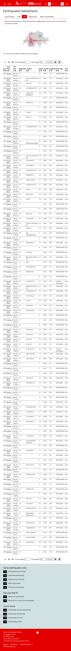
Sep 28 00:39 (9, 297)
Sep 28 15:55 (9, 499)
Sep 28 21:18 (9, 345)
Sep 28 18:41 (9, 417)
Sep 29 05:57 (9, 118)
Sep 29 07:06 (9, 89)
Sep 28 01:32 (9, 292)
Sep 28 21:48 (9, 335)
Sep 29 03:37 (9, 214)
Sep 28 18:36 (9, 422)
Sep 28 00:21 (9, 306)
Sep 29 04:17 (9, 185)
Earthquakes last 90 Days (17, 571)
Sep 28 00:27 (9, 301)
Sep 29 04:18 (9, 181)
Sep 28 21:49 (9, 330)
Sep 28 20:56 (9, 359)
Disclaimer (14, 644)
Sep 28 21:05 (9, 355)
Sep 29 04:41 (9, 161)
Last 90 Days (9, 17)
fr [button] (53, 4)
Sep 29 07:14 (9, 84)
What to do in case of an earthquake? (21, 600)
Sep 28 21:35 (9, 340)
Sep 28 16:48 (9, 466)
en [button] (49, 4)
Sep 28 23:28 (9, 311)
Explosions (33, 17)
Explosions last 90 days (16, 579)
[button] (7, 4)
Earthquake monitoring (16, 614)
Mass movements (47, 17)
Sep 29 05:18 (9, 128)
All (24, 17)
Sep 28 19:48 (9, 384)
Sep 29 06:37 (9, 103)
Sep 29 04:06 (9, 200)
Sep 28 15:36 (9, 504)
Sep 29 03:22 (9, 229)
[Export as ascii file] (59, 62)
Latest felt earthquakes (16, 575)
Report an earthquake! (16, 597)
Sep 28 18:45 (9, 408)
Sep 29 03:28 (9, 224)
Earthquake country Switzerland (19, 610)
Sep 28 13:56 (9, 514)
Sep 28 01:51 (9, 282)
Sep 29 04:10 (9, 190)
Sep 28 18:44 (9, 412)
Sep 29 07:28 (9, 79)
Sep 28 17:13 (9, 451)
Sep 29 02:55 (9, 244)
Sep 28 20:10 (9, 379)
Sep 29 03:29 (9, 219)
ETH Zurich (12, 646)
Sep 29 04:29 (9, 171)
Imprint (5, 644)
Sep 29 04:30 (9, 166)
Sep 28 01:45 (9, 287)
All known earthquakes (16, 587)
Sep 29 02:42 (9, 258)
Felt (19, 17)
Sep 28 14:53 (9, 509)
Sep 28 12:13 (9, 528)
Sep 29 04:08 (9, 195)
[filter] (5, 71)
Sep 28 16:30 (9, 475)
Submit (49, 62)
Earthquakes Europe (15, 618)
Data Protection (25, 644)
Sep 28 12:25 (9, 524)
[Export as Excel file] (55, 62)
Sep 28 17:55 (9, 437)
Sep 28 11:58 (9, 543)
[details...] (10, 73)
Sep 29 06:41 (9, 94)
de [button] (46, 4)
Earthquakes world (14, 622)
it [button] (56, 4)
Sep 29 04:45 (9, 157)
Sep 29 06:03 (9, 113)
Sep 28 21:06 (9, 350)
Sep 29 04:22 (9, 176)
